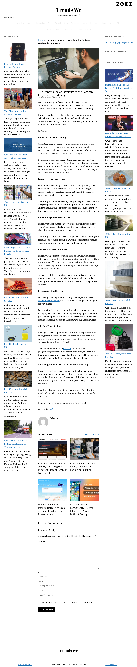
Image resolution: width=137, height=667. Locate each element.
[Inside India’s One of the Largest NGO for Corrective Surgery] (119, 76)
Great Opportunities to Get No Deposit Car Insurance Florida (17, 250)
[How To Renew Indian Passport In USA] (18, 52)
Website (41, 591)
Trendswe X (111, 664)
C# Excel (67, 348)
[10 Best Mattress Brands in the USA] (119, 280)
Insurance (94, 23)
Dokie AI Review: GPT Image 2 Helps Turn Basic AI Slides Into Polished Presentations (51, 509)
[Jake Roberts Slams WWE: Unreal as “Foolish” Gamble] (119, 123)
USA (66, 23)
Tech (50, 23)
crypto (30, 23)
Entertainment (53, 29)
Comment (41, 541)
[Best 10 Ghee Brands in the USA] (18, 333)
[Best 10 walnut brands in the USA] (18, 379)
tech (51, 409)
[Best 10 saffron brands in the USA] (18, 287)
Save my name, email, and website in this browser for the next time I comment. (70, 602)
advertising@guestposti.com (120, 42)
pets (112, 23)
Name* (40, 572)
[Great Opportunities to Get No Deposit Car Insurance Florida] (18, 239)
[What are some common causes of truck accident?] (18, 145)
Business (75, 23)
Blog (119, 23)
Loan (104, 23)
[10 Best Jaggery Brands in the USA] (119, 178)
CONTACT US (85, 29)
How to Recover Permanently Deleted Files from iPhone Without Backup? (81, 509)
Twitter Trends (69, 29)
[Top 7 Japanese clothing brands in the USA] (18, 99)
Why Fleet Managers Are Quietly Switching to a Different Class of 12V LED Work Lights (52, 468)
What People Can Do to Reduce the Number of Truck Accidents (15, 443)
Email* (40, 582)
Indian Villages (25, 664)
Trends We (68, 9)
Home (84, 23)
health (19, 23)
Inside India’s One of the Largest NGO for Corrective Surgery (118, 88)
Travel (58, 23)
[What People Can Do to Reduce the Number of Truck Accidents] (18, 429)
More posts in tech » (92, 434)
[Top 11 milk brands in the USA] (18, 192)
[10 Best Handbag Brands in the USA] (119, 338)
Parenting (40, 23)
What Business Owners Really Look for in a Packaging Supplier (82, 466)
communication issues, (49, 300)
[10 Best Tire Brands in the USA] (119, 223)
